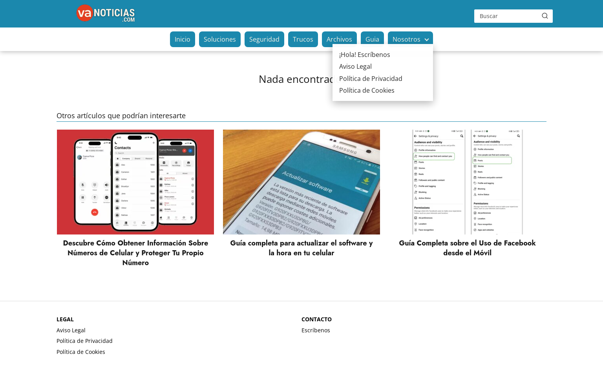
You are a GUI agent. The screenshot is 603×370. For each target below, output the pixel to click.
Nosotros (406, 39)
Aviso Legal (71, 330)
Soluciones (220, 39)
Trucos (303, 39)
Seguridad (264, 39)
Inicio (182, 39)
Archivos (339, 39)
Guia (372, 39)
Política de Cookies (81, 351)
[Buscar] (545, 15)
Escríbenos (316, 330)
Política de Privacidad (85, 340)
